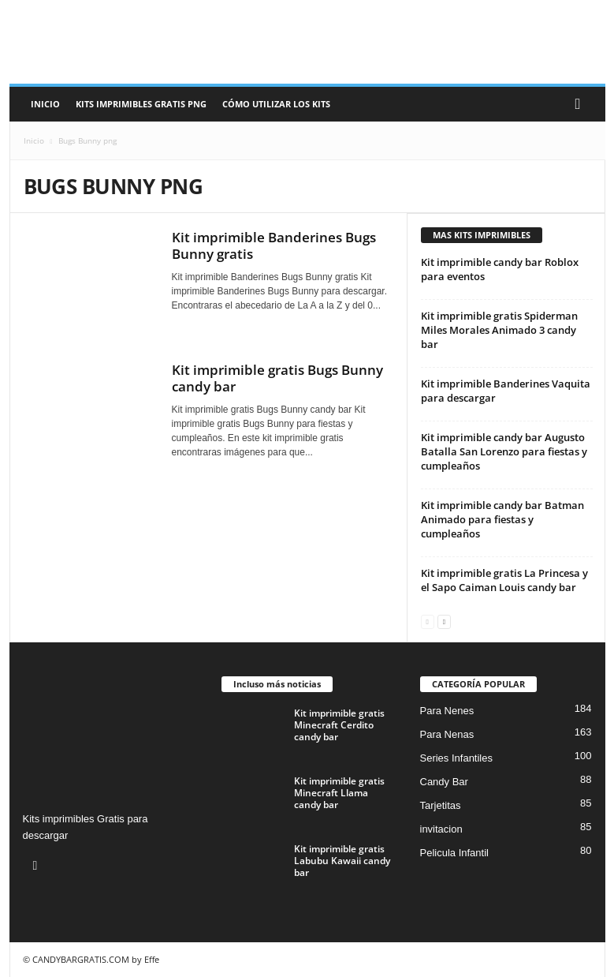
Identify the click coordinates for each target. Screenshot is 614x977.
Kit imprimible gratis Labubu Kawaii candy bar (342, 860)
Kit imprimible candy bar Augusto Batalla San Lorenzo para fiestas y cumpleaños (504, 451)
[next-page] (444, 620)
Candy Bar (444, 782)
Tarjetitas (440, 805)
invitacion (441, 829)
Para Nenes (447, 711)
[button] (581, 104)
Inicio (45, 104)
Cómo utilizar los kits (276, 104)
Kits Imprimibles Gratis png (141, 104)
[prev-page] (427, 620)
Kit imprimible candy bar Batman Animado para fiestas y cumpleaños (502, 519)
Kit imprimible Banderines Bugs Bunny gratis (274, 245)
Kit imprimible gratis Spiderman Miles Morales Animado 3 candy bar (499, 330)
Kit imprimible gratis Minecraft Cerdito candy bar (339, 724)
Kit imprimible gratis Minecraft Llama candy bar (339, 792)
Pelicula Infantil (454, 853)
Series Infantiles (456, 758)
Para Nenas (447, 734)
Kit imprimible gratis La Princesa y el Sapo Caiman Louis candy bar (504, 580)
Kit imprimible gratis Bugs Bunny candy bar (277, 378)
